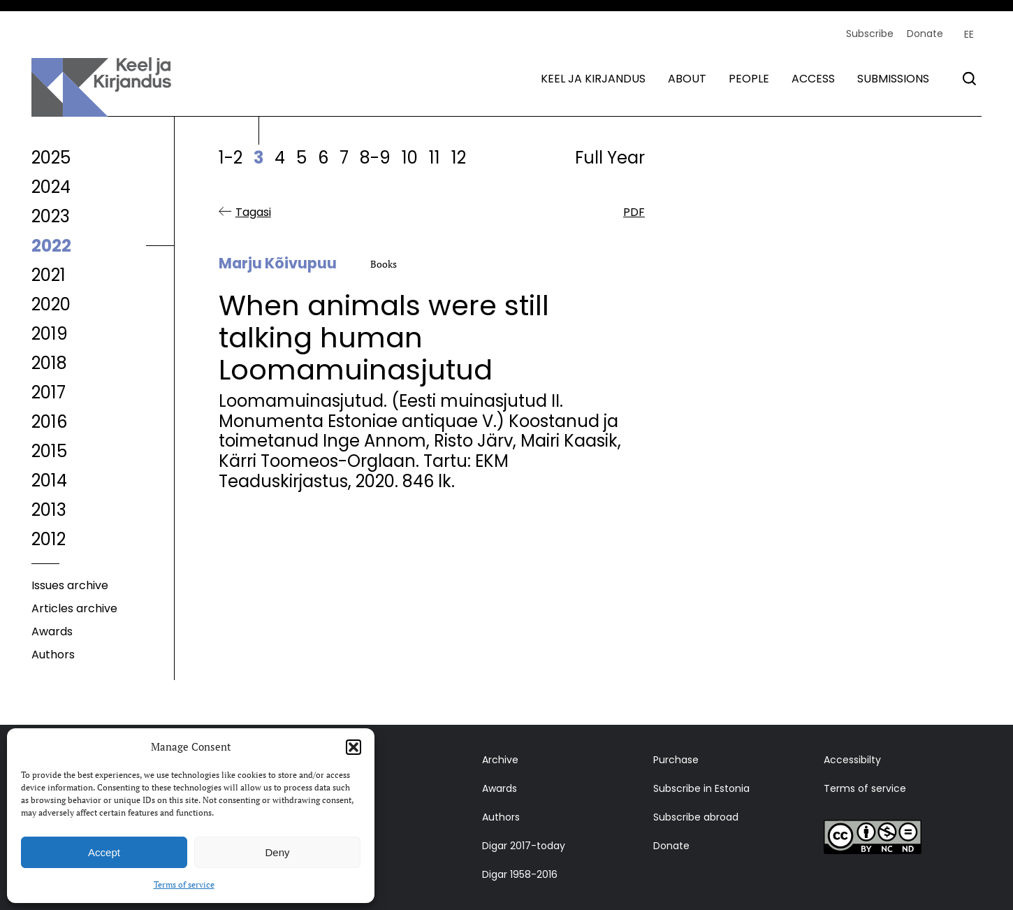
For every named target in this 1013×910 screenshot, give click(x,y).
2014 (49, 480)
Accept (104, 852)
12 (458, 157)
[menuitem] (969, 34)
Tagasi (253, 212)
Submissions (893, 79)
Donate (925, 34)
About (687, 79)
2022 (51, 245)
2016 (49, 421)
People (749, 79)
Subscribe (870, 34)
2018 (49, 363)
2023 (50, 216)
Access (813, 79)
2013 (48, 509)
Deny (277, 852)
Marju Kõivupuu (278, 264)
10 (410, 157)
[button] (353, 747)
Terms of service (184, 884)
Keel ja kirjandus (593, 79)
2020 (51, 304)
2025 (51, 157)
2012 (48, 539)
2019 (49, 333)
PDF (634, 212)
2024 (51, 186)
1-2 (230, 157)
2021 (48, 275)
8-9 (375, 157)
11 (434, 157)
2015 (49, 451)
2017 (48, 392)
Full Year (610, 157)
